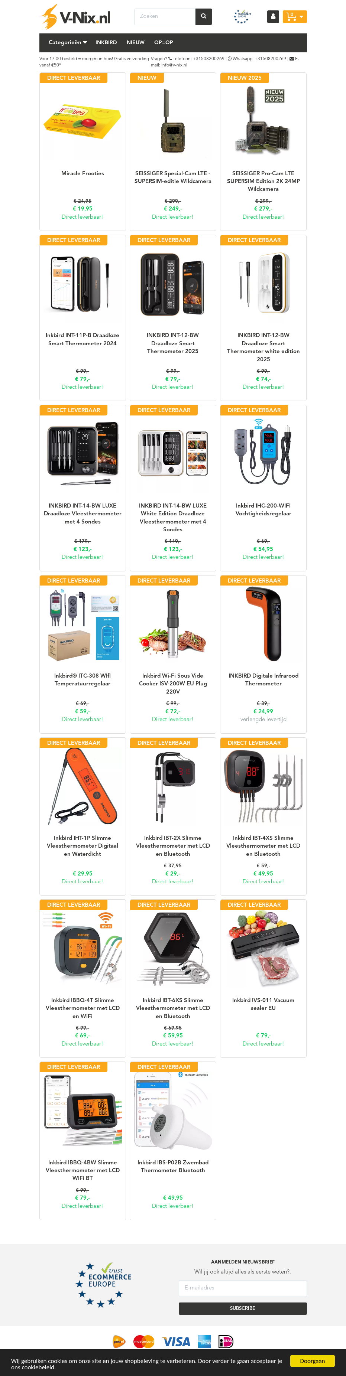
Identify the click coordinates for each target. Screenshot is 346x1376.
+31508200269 (208, 59)
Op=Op (163, 42)
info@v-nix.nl (174, 65)
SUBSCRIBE (242, 1308)
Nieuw (136, 42)
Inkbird (106, 42)
